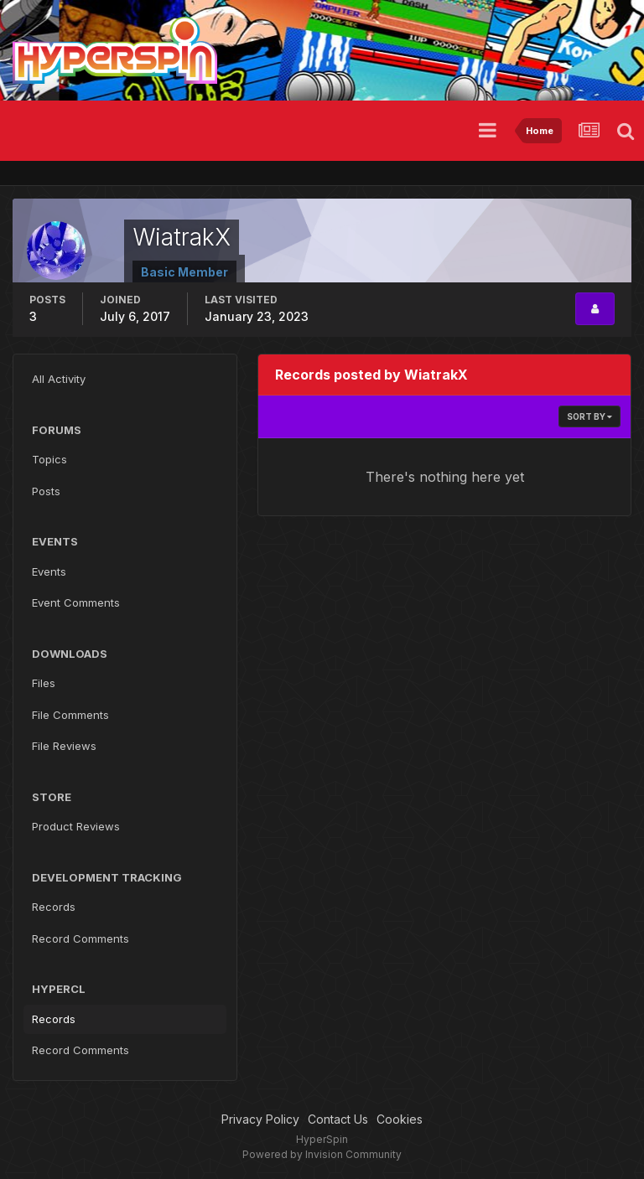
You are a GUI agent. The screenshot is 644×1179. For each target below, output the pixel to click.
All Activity (59, 378)
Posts (46, 491)
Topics (49, 459)
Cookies (400, 1119)
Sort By (589, 416)
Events (49, 571)
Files (43, 683)
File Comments (70, 714)
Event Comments (76, 602)
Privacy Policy (260, 1119)
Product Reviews (76, 826)
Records (53, 906)
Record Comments (80, 938)
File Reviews (64, 745)
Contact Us (338, 1119)
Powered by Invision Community (322, 1154)
